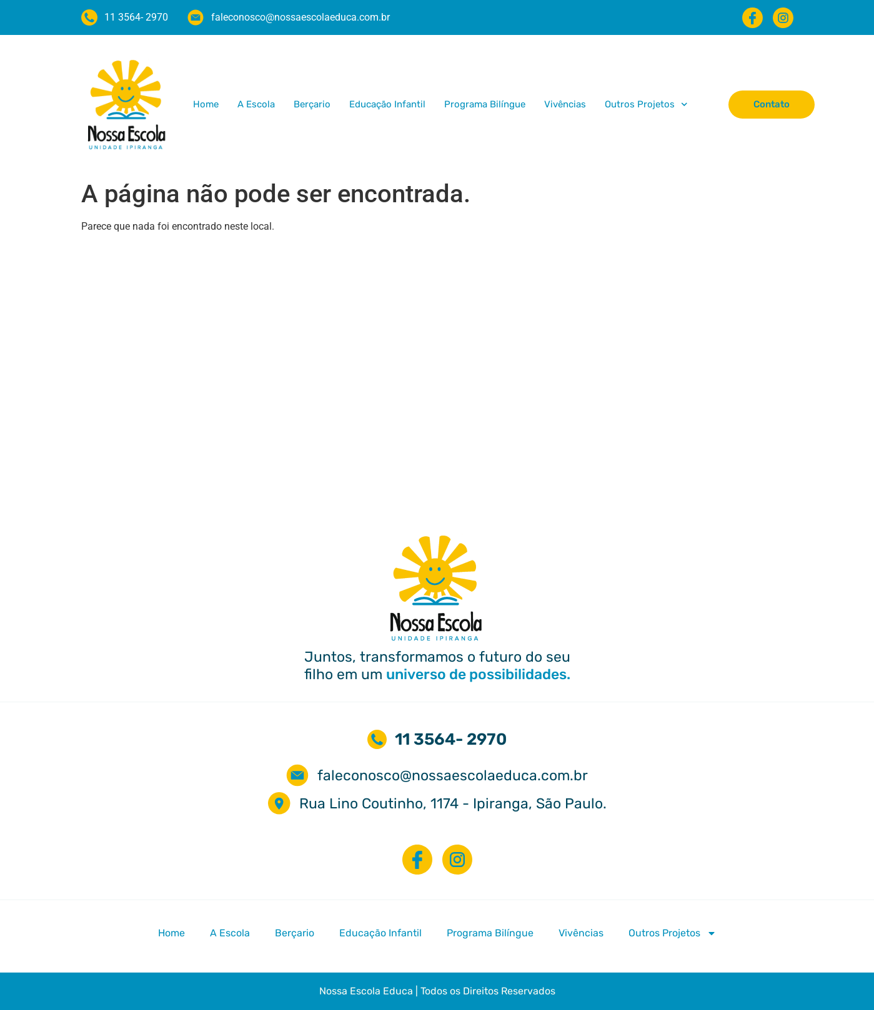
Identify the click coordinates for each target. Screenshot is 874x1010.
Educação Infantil (387, 104)
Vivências (565, 104)
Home (206, 104)
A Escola (256, 104)
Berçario (312, 104)
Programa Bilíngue (484, 104)
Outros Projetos (646, 104)
